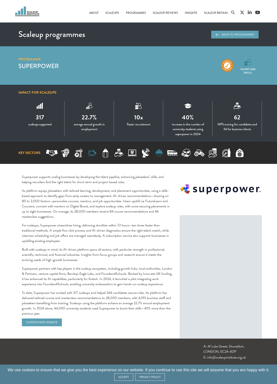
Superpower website (42, 322)
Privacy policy (150, 377)
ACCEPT (123, 377)
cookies (28, 370)
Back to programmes (235, 34)
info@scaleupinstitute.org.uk (226, 357)
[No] (271, 374)
